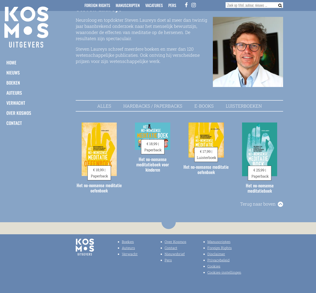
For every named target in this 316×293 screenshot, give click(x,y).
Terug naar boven (258, 204)
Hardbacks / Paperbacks (152, 106)
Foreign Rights (97, 5)
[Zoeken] (279, 5)
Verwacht (15, 102)
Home (11, 62)
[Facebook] (186, 4)
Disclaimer (216, 254)
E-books (204, 106)
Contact (14, 122)
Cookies (213, 266)
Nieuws (13, 72)
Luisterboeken (244, 106)
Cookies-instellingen (224, 272)
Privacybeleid (218, 260)
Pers (172, 5)
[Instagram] (194, 4)
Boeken (13, 82)
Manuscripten (128, 5)
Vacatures (154, 5)
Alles (104, 106)
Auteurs (14, 92)
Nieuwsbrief (175, 254)
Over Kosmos (18, 112)
